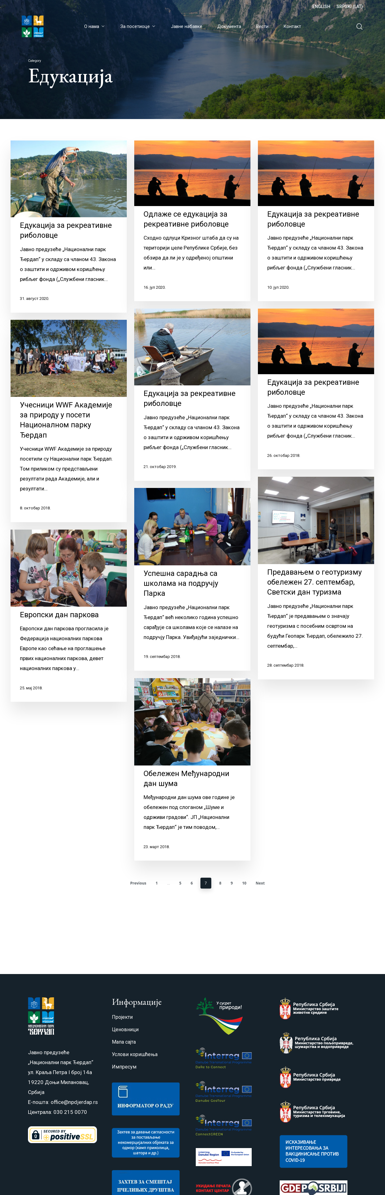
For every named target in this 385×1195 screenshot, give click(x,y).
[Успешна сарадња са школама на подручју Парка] (192, 599)
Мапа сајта (124, 1042)
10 (244, 883)
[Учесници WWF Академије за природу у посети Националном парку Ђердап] (69, 430)
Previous (138, 883)
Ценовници (125, 1029)
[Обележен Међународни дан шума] (192, 789)
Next (260, 883)
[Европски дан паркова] (69, 624)
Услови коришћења (135, 1054)
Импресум (124, 1067)
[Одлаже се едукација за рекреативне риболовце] (192, 220)
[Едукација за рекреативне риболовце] (69, 226)
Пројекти (122, 1017)
